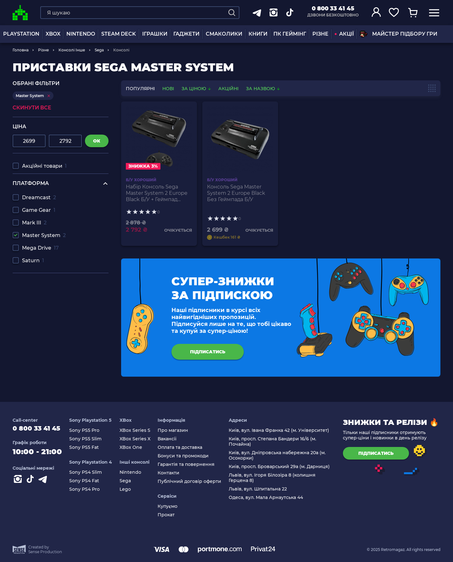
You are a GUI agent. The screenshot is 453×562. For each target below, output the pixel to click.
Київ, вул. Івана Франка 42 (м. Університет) (280, 430)
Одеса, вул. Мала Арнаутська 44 (267, 497)
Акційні (228, 88)
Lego (130, 489)
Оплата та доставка (183, 447)
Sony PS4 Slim (92, 472)
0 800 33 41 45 (333, 8)
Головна (21, 50)
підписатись (207, 352)
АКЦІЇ (344, 34)
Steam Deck (118, 34)
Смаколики (224, 34)
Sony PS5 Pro (91, 430)
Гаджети (186, 34)
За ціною (197, 88)
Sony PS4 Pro (91, 489)
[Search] (231, 12)
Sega (99, 50)
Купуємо (171, 506)
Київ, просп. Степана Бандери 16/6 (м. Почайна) (274, 441)
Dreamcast (39, 197)
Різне (320, 34)
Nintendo (135, 472)
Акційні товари (44, 166)
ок (96, 141)
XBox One (135, 447)
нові (168, 88)
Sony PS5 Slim (92, 439)
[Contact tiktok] (31, 483)
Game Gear (38, 210)
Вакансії (170, 439)
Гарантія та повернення (189, 464)
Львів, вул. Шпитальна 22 (259, 489)
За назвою (263, 88)
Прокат (169, 515)
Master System (44, 235)
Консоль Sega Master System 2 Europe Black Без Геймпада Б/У (236, 193)
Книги (258, 34)
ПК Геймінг (289, 34)
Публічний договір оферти (193, 481)
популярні (140, 88)
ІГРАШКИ (154, 34)
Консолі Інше (72, 50)
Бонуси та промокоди (186, 456)
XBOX (53, 34)
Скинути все (32, 108)
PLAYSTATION (21, 34)
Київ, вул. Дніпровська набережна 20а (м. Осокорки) (278, 455)
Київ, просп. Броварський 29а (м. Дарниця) (280, 466)
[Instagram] (19, 483)
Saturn (33, 261)
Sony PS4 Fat (91, 481)
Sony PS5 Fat (90, 447)
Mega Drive (40, 248)
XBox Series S (139, 430)
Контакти (172, 473)
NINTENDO (80, 34)
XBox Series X (139, 439)
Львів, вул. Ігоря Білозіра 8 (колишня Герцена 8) (273, 477)
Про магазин (176, 430)
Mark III (34, 223)
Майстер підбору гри (398, 34)
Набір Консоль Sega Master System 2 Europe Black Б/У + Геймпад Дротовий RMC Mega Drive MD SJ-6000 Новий (158, 193)
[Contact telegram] (44, 483)
